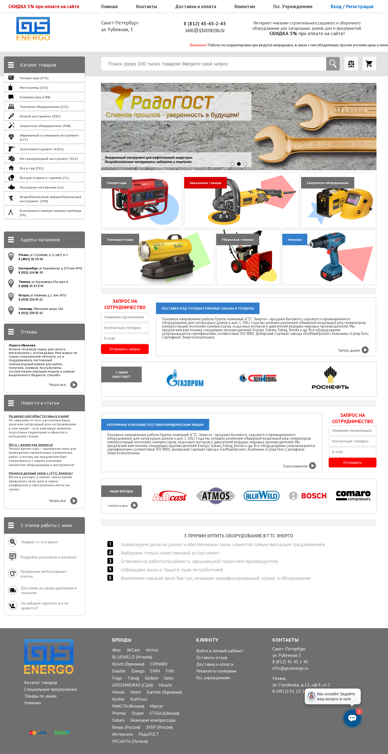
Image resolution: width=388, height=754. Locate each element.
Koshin (118, 698)
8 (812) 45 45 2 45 (290, 661)
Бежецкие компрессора (152, 720)
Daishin (119, 670)
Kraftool (138, 698)
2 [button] (239, 164)
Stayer (138, 713)
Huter (135, 691)
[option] (239, 126)
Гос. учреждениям (213, 677)
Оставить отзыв (211, 657)
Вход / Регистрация (352, 6)
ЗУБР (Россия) (159, 727)
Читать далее (349, 350)
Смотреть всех (118, 506)
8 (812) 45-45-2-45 (205, 24)
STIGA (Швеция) (164, 713)
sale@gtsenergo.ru (204, 30)
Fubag (133, 677)
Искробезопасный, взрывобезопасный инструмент (50, 199)
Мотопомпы (34, 87)
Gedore (151, 677)
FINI (170, 670)
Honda (118, 691)
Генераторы (34, 78)
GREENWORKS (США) (132, 684)
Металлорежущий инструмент (49, 158)
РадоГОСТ (149, 734)
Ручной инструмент (40, 116)
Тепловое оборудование (44, 107)
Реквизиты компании (216, 671)
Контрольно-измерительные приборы (51, 212)
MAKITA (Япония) (128, 705)
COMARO (159, 663)
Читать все (57, 384)
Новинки (32, 702)
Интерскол (122, 734)
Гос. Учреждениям (292, 6)
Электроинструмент (42, 149)
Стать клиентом (295, 466)
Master (156, 705)
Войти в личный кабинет (220, 650)
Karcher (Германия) (164, 691)
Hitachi (165, 684)
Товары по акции (40, 696)
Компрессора (35, 97)
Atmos (152, 649)
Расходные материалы (42, 187)
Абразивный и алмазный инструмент (49, 137)
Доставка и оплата (195, 6)
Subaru (118, 720)
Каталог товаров (40, 682)
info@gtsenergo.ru (290, 668)
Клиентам (244, 6)
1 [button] (232, 164)
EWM (155, 670)
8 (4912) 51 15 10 (289, 691)
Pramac (119, 713)
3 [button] (245, 164)
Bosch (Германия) (128, 663)
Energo (138, 670)
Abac (116, 649)
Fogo (117, 677)
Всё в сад (32, 168)
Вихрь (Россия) (126, 727)
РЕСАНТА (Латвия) (130, 741)
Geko (168, 677)
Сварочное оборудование (45, 126)
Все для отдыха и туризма (44, 178)
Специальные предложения (50, 689)
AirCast (133, 649)
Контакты (146, 6)
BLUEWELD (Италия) (132, 656)
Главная (109, 6)
